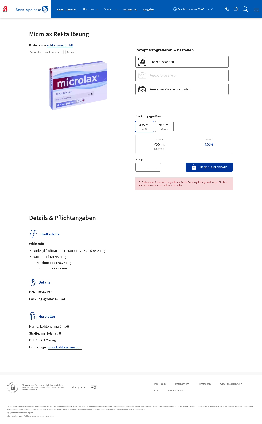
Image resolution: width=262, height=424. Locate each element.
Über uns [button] (89, 9)
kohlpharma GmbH (60, 45)
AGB (156, 390)
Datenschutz (182, 383)
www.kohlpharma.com (65, 349)
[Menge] (148, 167)
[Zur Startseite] (28, 9)
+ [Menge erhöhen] (157, 167)
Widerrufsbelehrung (231, 383)
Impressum (160, 383)
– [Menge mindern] (139, 167)
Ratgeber (148, 9)
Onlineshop (130, 9)
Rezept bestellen (67, 9)
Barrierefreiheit (175, 390)
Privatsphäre (204, 383)
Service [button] (109, 9)
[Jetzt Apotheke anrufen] (222, 9)
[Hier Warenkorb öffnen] (231, 9)
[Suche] (242, 9)
